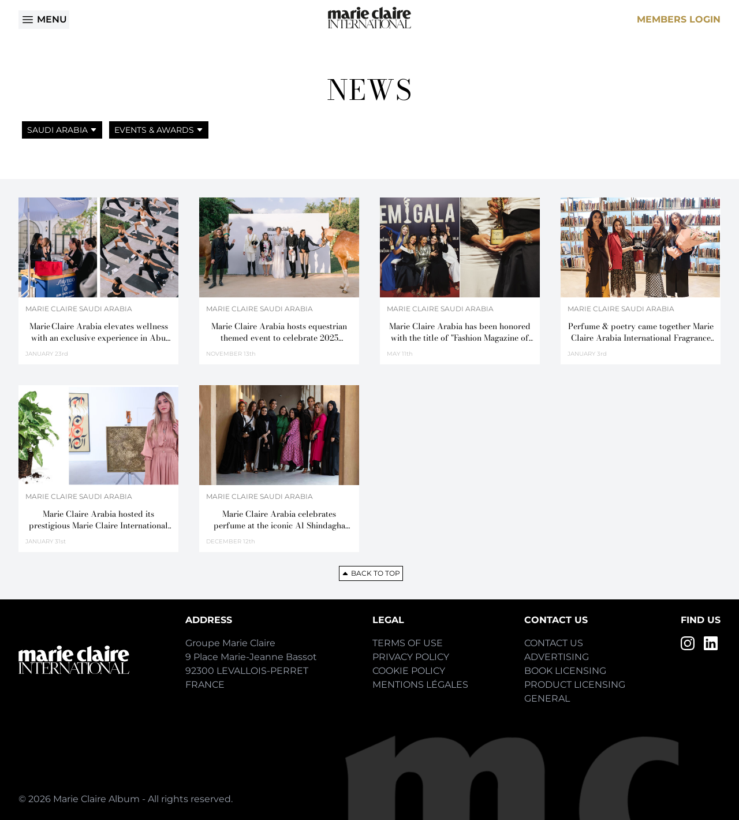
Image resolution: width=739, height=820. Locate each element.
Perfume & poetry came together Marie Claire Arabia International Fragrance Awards (641, 332)
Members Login (679, 19)
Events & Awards (158, 130)
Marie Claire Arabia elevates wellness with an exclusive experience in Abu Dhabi (98, 332)
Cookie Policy (408, 670)
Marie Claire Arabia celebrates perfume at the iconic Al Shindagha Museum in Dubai (279, 519)
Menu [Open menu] (44, 20)
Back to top (371, 573)
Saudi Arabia (62, 130)
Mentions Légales (420, 684)
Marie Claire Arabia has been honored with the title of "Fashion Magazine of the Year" (460, 332)
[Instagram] (688, 643)
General (547, 698)
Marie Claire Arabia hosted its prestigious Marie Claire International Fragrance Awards (98, 519)
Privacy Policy (410, 656)
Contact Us (553, 643)
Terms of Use (407, 643)
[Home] (369, 17)
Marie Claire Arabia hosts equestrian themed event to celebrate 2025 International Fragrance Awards (279, 332)
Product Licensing (574, 684)
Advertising (556, 656)
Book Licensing (565, 670)
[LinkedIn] (711, 643)
